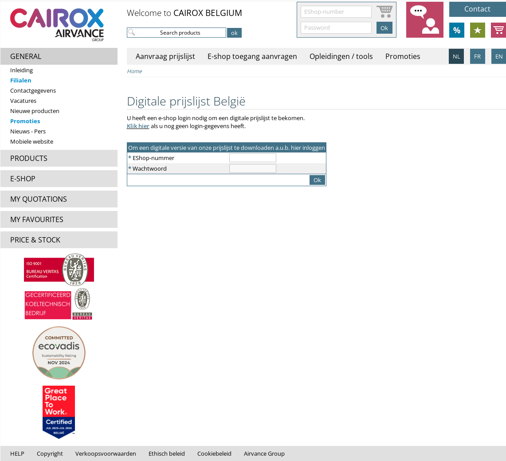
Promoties (25, 121)
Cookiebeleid (214, 453)
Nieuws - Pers (28, 131)
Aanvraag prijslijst (165, 56)
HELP (17, 453)
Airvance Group (264, 453)
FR (477, 56)
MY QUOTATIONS (38, 199)
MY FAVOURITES (36, 219)
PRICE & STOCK (35, 240)
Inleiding (21, 70)
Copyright (50, 453)
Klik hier (138, 126)
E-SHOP (22, 179)
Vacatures (23, 101)
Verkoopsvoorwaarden (105, 453)
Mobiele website (31, 141)
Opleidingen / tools (341, 56)
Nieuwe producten (34, 111)
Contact (477, 9)
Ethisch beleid (167, 453)
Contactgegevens (33, 90)
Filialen (20, 80)
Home (134, 71)
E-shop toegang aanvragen (252, 56)
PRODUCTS (28, 158)
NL (456, 56)
